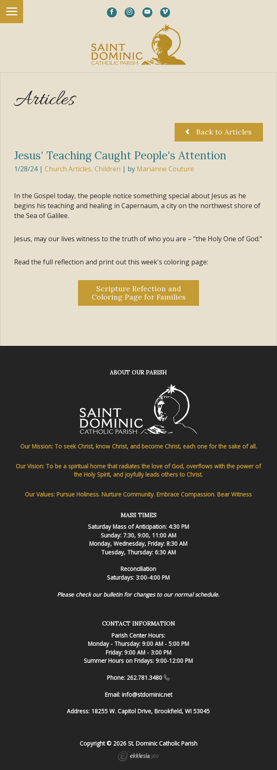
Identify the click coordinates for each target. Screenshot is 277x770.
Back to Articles (218, 132)
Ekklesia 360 (138, 757)
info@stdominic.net (147, 694)
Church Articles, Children (83, 168)
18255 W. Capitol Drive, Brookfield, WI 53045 (150, 711)
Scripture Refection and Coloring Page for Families (139, 293)
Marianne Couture (165, 168)
